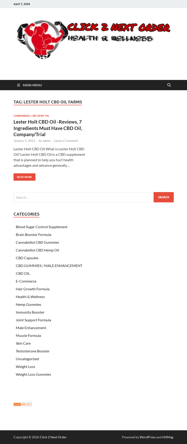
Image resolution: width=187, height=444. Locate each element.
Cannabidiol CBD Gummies (37, 242)
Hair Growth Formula (32, 289)
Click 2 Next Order (53, 437)
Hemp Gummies (28, 304)
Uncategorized (27, 359)
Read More (23, 176)
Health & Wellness (30, 296)
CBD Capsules (27, 258)
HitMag (167, 437)
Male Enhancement (31, 327)
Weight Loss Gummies (33, 374)
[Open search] (169, 85)
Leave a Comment (66, 141)
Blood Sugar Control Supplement (42, 227)
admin (47, 141)
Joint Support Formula (33, 320)
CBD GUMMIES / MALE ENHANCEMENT (49, 265)
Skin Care (23, 343)
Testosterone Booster (33, 351)
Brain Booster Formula (33, 234)
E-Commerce (26, 281)
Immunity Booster (30, 312)
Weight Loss (25, 366)
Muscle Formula (28, 335)
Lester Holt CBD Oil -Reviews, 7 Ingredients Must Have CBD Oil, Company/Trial (48, 128)
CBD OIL (23, 273)
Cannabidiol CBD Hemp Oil (31, 115)
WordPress (148, 437)
